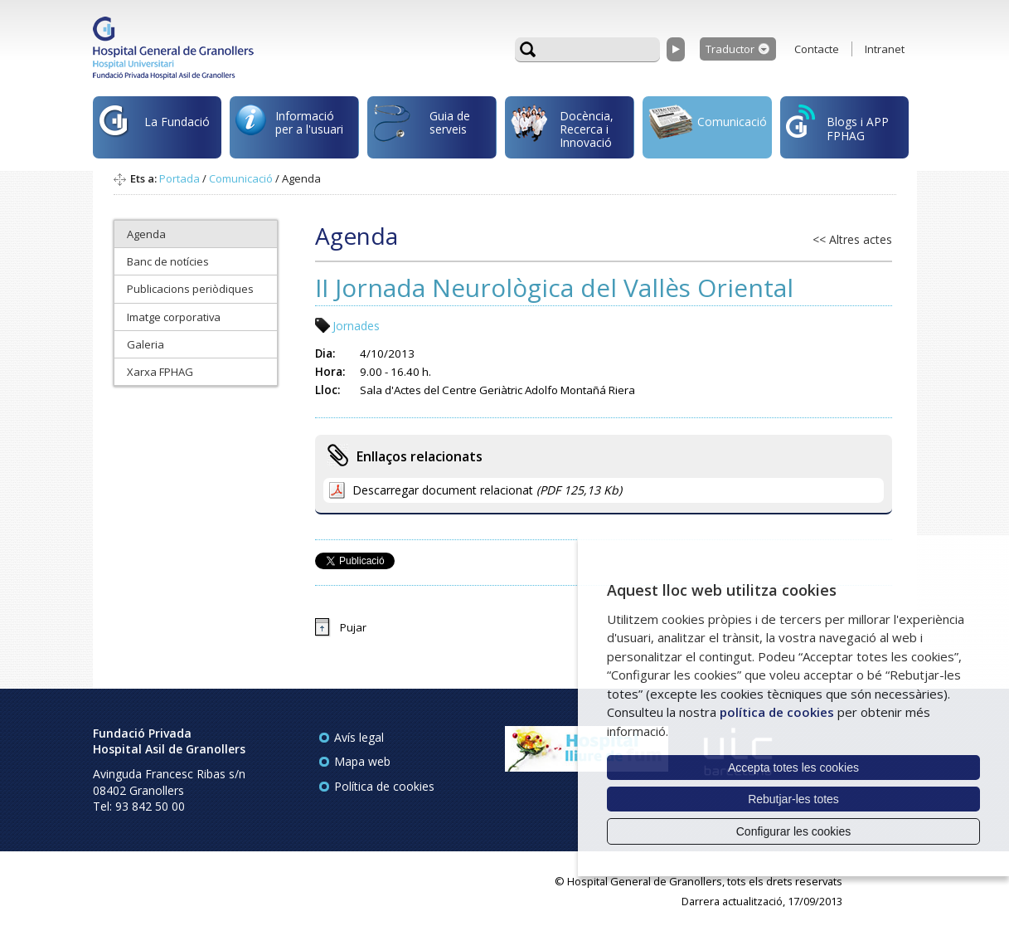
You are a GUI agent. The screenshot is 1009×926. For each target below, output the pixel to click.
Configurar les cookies (793, 831)
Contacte (816, 48)
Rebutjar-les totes (793, 799)
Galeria (145, 344)
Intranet (885, 48)
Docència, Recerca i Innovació (562, 128)
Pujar (353, 627)
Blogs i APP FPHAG (837, 124)
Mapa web (362, 761)
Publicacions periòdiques (190, 288)
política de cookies (777, 712)
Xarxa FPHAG (160, 371)
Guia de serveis (421, 131)
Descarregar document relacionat (487, 490)
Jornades (356, 326)
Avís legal (359, 737)
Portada (179, 178)
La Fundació (154, 130)
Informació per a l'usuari (288, 125)
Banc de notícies (168, 261)
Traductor (730, 48)
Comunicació (707, 124)
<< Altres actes (852, 239)
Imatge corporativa (174, 316)
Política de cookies (384, 786)
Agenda (146, 234)
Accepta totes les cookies (793, 767)
